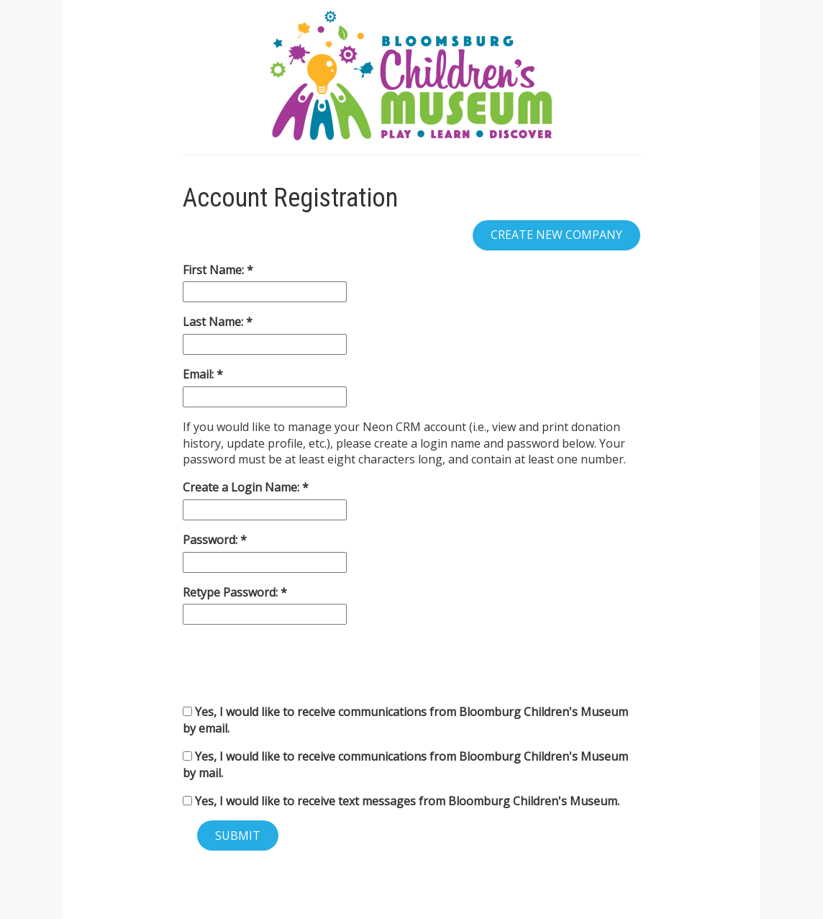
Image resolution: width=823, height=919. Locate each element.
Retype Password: (232, 592)
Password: (211, 540)
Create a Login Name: (242, 487)
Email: (200, 374)
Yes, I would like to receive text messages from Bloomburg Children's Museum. (401, 801)
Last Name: (214, 322)
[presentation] (292, 664)
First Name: (215, 270)
